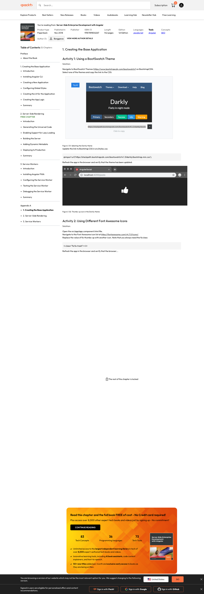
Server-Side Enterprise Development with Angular (79, 25)
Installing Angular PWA (33, 174)
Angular (152, 32)
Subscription (161, 5)
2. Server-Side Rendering (35, 215)
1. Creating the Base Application (38, 210)
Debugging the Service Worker (37, 191)
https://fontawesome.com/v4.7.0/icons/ (119, 234)
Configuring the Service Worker (37, 180)
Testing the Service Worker (35, 185)
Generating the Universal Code (37, 127)
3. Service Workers (32, 221)
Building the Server (32, 138)
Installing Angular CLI (33, 76)
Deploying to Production (34, 150)
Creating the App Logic (33, 99)
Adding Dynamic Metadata (35, 144)
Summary (27, 105)
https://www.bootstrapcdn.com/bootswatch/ (114, 69)
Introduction (28, 71)
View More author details (80, 38)
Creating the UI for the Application (39, 93)
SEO (163, 32)
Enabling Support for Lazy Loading (39, 132)
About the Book (30, 58)
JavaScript (138, 32)
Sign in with (103, 589)
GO (177, 579)
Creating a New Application (35, 82)
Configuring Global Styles (34, 88)
